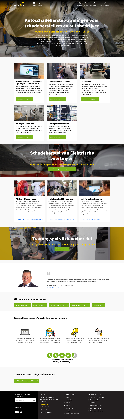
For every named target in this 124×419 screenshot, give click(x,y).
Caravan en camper (23, 305)
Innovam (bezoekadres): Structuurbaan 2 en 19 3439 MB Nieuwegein (49, 399)
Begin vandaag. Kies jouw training (27, 381)
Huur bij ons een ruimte (72, 414)
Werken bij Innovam (96, 408)
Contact (86, 4)
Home (15, 11)
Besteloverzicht (104, 4)
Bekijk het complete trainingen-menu (62, 169)
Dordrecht (69, 400)
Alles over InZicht (54, 287)
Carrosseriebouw (39, 305)
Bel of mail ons (46, 407)
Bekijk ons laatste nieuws (97, 411)
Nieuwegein (69, 408)
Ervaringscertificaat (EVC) (59, 305)
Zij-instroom (98, 305)
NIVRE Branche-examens (80, 305)
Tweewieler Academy (96, 405)
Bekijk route (44, 404)
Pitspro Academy (95, 400)
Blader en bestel (62, 249)
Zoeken (40, 4)
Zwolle (68, 411)
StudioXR (92, 403)
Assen (67, 397)
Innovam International (97, 397)
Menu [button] (34, 4)
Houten (68, 405)
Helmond (68, 403)
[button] (94, 4)
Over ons (79, 4)
